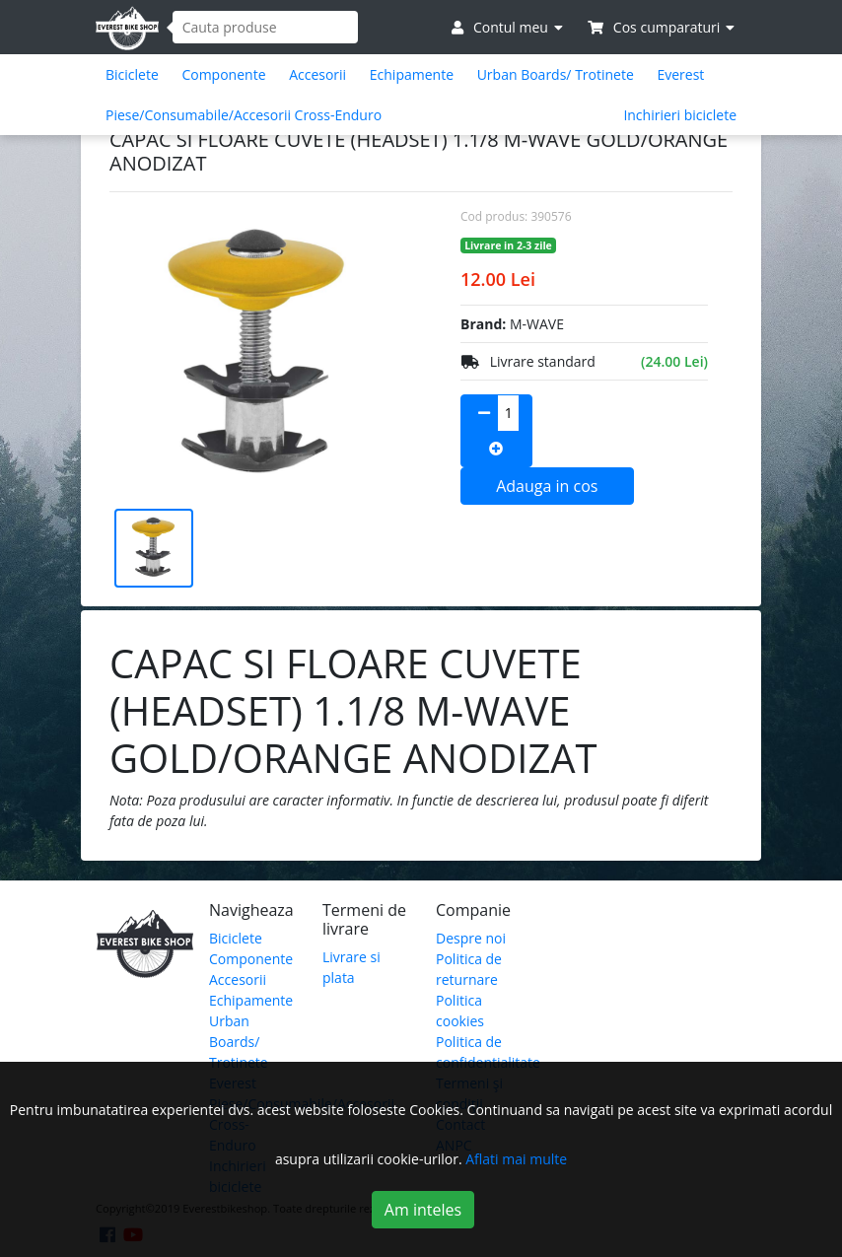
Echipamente (412, 74)
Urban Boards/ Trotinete (555, 74)
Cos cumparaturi (661, 27)
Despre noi (471, 938)
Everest (680, 74)
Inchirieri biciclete (680, 114)
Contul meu (507, 27)
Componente (223, 74)
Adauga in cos (546, 486)
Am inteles (423, 1210)
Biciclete (132, 74)
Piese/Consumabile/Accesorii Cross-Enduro (243, 114)
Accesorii (317, 74)
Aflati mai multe (516, 1159)
